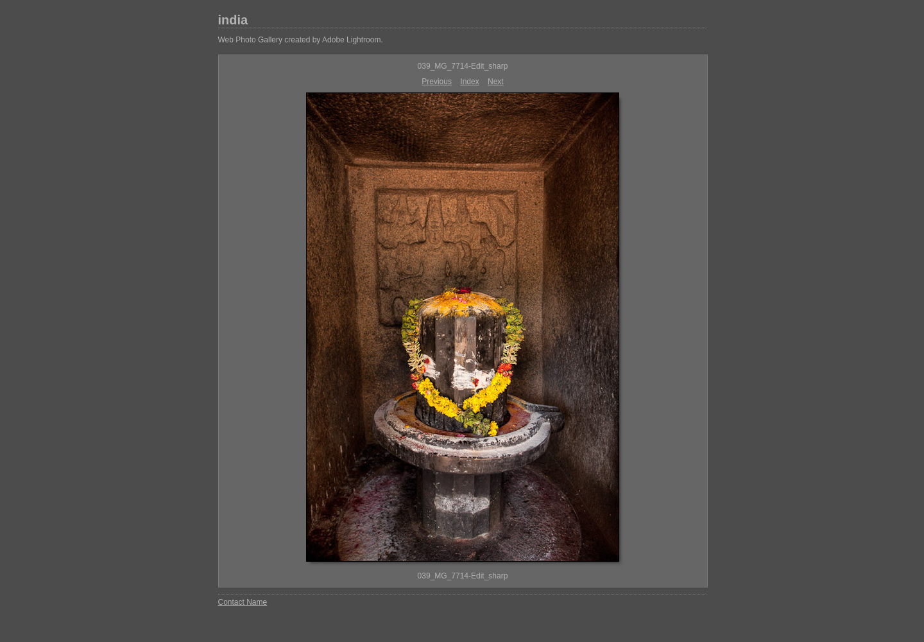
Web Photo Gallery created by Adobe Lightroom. (300, 39)
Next (496, 81)
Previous (437, 81)
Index (469, 81)
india (233, 20)
